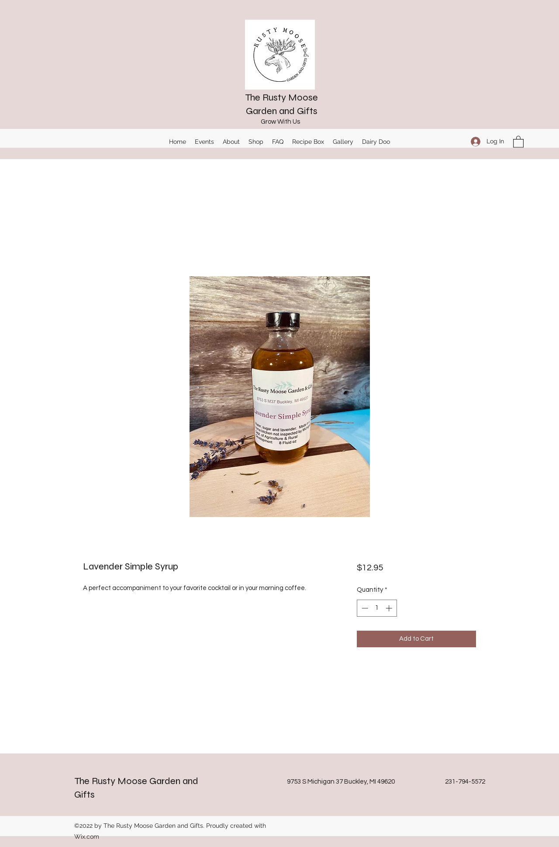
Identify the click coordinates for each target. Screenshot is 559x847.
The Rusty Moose (281, 97)
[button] (518, 141)
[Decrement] (364, 608)
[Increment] (390, 608)
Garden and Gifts (281, 111)
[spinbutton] (376, 608)
